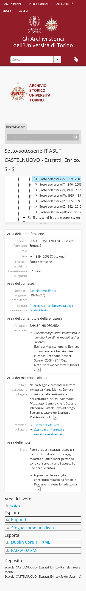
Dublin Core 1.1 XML (28, 542)
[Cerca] (75, 137)
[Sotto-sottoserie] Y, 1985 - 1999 (57, 201)
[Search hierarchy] (43, 137)
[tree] (43, 199)
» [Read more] (38, 369)
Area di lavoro (76, 60)
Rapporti (17, 519)
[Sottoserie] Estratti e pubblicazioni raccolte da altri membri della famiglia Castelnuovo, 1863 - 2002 (56, 217)
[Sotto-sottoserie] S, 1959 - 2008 (57, 179)
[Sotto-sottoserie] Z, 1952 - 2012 (57, 206)
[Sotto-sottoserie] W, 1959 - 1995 (58, 195)
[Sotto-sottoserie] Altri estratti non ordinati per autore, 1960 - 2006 (59, 212)
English (8, 10)
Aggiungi (15, 506)
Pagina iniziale (13, 3)
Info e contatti (39, 3)
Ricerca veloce (15, 127)
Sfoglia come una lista (30, 528)
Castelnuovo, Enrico (43, 291)
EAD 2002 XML (22, 550)
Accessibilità (64, 3)
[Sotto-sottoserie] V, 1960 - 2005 (57, 190)
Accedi (23, 10)
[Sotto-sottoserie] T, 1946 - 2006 (57, 184)
